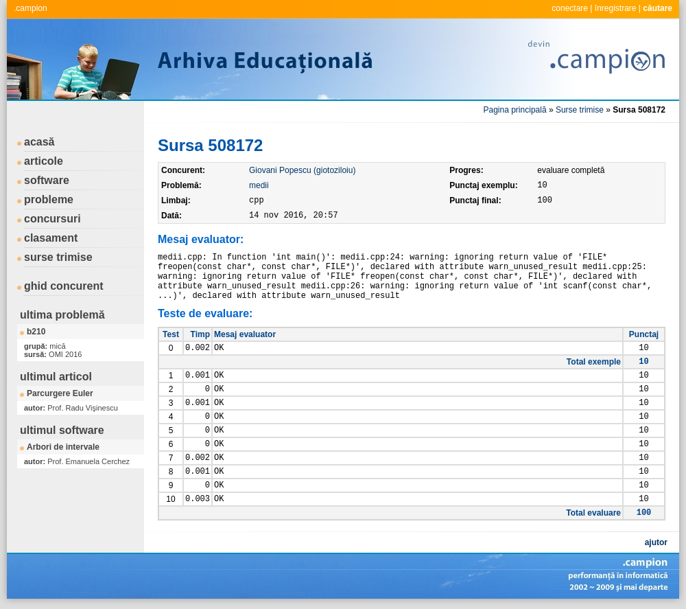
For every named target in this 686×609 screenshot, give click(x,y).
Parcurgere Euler (60, 393)
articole (43, 161)
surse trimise (58, 257)
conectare (570, 8)
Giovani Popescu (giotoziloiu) (302, 170)
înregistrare (616, 8)
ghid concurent (64, 286)
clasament (51, 238)
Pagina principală (515, 110)
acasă (39, 142)
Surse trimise (580, 110)
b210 (36, 331)
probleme (48, 199)
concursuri (52, 219)
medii (259, 185)
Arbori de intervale (63, 447)
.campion (30, 8)
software (46, 180)
